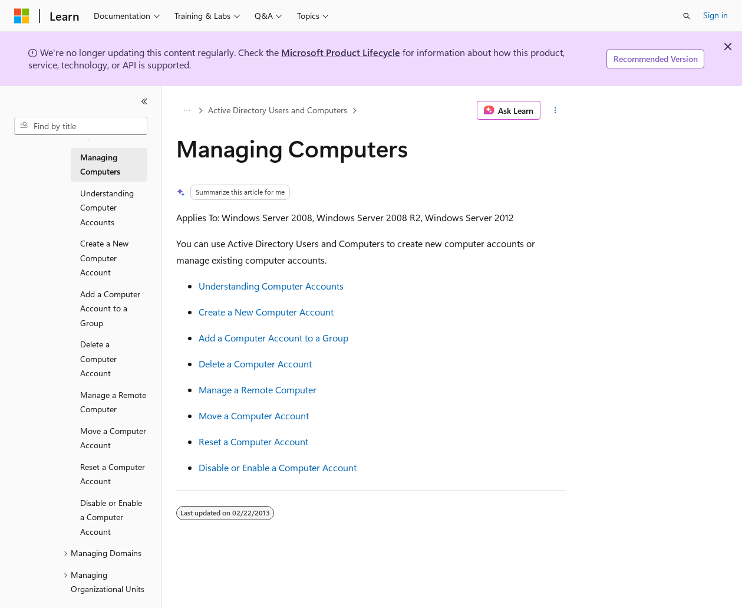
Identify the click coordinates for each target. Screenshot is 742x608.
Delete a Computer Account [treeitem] (98, 358)
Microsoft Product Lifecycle (340, 52)
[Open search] (686, 16)
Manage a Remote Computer (257, 389)
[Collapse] (144, 101)
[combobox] (80, 126)
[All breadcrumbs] (186, 110)
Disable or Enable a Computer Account (278, 467)
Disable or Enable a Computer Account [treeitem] (111, 517)
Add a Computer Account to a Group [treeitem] (110, 308)
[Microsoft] (21, 16)
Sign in (715, 15)
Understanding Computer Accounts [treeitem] (107, 208)
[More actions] (555, 110)
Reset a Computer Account (253, 441)
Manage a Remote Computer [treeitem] (113, 402)
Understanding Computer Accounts (271, 286)
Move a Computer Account (254, 415)
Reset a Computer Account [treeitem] (112, 474)
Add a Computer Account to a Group (273, 337)
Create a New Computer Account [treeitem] (104, 258)
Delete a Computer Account (255, 363)
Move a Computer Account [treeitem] (113, 438)
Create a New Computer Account (266, 311)
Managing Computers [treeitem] (100, 165)
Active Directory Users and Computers (277, 110)
